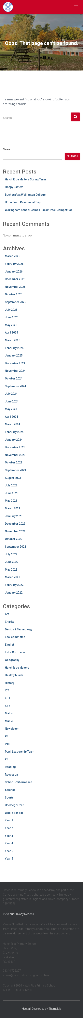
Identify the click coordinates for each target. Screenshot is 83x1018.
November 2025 (15, 286)
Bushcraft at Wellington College (25, 194)
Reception (11, 774)
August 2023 (13, 477)
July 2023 (11, 485)
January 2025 (13, 355)
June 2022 (11, 561)
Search (7, 149)
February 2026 (14, 263)
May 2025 (11, 325)
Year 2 (9, 828)
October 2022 (13, 538)
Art (7, 614)
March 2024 (12, 424)
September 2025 (15, 302)
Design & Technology (18, 629)
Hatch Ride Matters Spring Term (25, 179)
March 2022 (12, 577)
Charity (9, 621)
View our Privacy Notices (18, 914)
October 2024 (13, 378)
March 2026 (12, 256)
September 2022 (15, 546)
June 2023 (11, 493)
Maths (9, 713)
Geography (12, 660)
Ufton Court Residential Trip (22, 202)
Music (9, 721)
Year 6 (9, 858)
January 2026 (13, 271)
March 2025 (12, 340)
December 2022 (15, 523)
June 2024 (11, 401)
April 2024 (11, 416)
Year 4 (9, 843)
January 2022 (13, 592)
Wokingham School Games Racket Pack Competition (39, 210)
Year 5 (9, 851)
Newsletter (12, 728)
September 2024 (15, 386)
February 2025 (14, 348)
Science (10, 789)
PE (6, 736)
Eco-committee (15, 637)
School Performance (18, 782)
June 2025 (11, 317)
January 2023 (13, 516)
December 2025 (15, 279)
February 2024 (14, 432)
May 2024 (11, 409)
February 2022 (14, 584)
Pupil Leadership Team (19, 751)
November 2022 (15, 531)
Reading (10, 766)
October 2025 (13, 294)
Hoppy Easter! (14, 187)
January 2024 (13, 439)
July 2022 (11, 554)
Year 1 (9, 820)
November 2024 (15, 370)
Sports (9, 797)
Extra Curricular (15, 652)
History (9, 682)
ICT (7, 690)
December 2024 (15, 363)
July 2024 (11, 393)
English (10, 644)
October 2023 (13, 462)
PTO (7, 744)
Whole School (14, 812)
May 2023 (11, 500)
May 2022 (11, 569)
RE (6, 759)
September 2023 (15, 470)
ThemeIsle (54, 1008)
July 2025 (11, 309)
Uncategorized (14, 805)
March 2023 (12, 508)
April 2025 (11, 332)
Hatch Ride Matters (17, 667)
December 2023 (15, 447)
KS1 (7, 698)
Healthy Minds (14, 675)
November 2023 (15, 455)
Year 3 (9, 835)
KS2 (7, 705)
